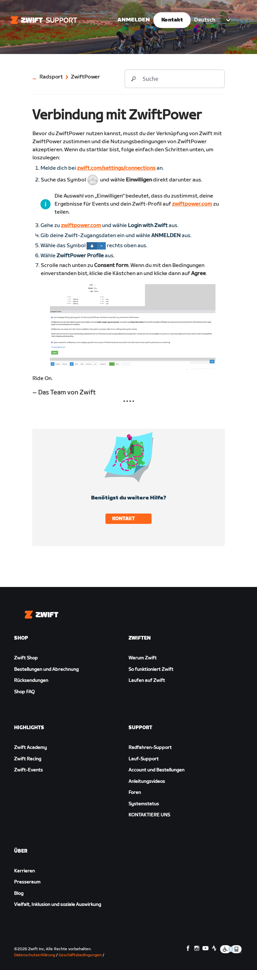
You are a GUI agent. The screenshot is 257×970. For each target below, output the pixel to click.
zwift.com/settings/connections (116, 168)
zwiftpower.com (192, 204)
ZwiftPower (85, 77)
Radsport (51, 77)
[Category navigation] (35, 79)
